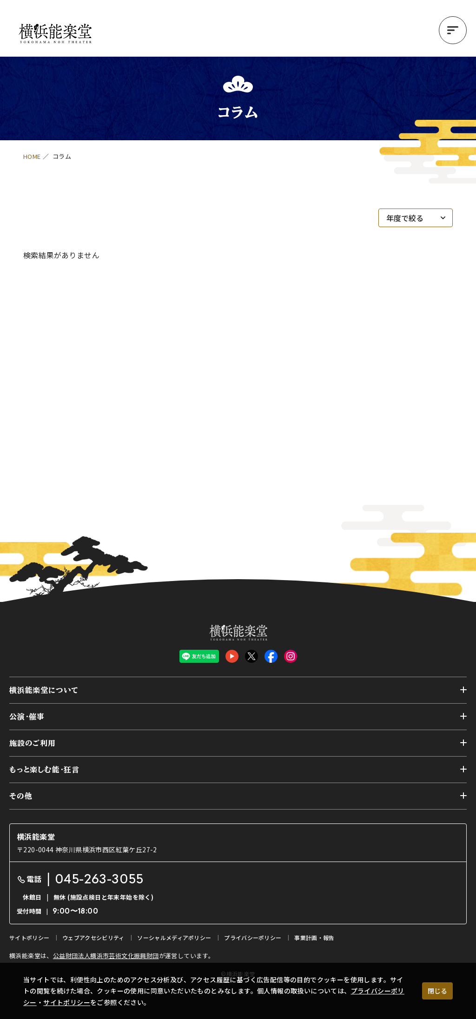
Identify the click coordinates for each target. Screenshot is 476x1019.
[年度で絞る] (415, 218)
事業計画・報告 (314, 937)
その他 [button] (20, 796)
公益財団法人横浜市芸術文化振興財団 (106, 955)
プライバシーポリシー (252, 937)
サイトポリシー (66, 1002)
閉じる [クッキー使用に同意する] (437, 990)
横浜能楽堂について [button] (44, 690)
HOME (32, 156)
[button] (453, 30)
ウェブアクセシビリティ (93, 937)
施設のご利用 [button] (32, 743)
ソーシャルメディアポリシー (174, 937)
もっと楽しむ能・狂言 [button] (44, 769)
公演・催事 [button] (27, 716)
